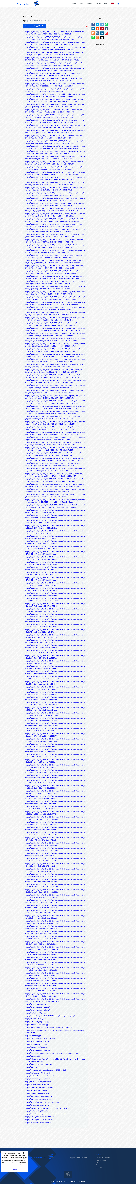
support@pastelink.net (78, 1158)
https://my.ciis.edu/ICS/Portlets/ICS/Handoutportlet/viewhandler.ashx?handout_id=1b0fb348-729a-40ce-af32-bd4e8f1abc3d (55, 969)
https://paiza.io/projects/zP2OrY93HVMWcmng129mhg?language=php (50, 1016)
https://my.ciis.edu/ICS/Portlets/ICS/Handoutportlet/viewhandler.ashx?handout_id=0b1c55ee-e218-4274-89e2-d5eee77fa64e (55, 870)
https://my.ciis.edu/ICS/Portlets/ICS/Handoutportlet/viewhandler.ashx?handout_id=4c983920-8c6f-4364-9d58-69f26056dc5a (55, 787)
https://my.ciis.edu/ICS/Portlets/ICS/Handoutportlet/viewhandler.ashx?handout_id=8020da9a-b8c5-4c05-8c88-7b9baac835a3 (55, 678)
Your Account (101, 1160)
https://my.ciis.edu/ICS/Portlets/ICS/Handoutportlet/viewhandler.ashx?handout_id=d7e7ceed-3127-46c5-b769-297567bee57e (55, 834)
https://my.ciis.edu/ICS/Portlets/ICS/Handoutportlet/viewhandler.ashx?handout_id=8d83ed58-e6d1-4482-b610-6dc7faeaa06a (55, 828)
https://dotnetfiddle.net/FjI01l (35, 1019)
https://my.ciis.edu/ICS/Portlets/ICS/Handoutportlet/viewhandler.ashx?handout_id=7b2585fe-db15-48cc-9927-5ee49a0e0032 (55, 891)
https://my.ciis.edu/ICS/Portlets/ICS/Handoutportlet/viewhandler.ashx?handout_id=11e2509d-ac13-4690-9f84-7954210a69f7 (55, 626)
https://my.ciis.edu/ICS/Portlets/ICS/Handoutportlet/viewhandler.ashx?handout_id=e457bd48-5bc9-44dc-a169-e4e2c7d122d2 (55, 756)
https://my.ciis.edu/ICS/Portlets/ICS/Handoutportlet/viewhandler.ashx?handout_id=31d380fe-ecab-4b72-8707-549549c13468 (55, 548)
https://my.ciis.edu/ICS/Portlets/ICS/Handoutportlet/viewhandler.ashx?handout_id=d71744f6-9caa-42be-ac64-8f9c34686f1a (55, 662)
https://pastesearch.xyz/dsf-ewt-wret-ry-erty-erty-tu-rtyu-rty (48, 1108)
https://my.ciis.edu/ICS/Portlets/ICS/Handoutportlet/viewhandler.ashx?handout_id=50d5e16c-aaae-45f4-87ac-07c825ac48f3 (55, 724)
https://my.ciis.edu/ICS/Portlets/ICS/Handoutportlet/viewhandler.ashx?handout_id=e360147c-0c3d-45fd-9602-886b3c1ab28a (55, 844)
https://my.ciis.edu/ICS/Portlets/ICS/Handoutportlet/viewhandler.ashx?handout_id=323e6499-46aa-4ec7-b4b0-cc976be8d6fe (55, 516)
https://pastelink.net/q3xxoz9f (36, 1013)
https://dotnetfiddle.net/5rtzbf (36, 1004)
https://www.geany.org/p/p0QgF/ (37, 1007)
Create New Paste (103, 1158)
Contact (89, 3)
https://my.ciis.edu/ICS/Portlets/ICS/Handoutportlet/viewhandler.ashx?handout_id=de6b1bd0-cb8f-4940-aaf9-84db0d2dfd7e (55, 984)
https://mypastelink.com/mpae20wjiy (38, 1096)
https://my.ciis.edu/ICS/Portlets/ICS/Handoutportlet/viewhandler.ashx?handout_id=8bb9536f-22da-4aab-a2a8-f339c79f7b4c (55, 683)
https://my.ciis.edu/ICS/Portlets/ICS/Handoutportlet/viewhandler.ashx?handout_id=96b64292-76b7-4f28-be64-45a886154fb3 (55, 600)
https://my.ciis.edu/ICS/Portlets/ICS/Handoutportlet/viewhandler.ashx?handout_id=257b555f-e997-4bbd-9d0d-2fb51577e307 (55, 958)
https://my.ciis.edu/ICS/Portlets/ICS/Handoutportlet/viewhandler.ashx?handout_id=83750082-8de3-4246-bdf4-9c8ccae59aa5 (55, 818)
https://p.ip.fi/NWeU (32, 1067)
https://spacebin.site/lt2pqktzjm (37, 1093)
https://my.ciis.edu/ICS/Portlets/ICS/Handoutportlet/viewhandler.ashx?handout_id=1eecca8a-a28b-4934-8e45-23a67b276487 (55, 652)
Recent (98, 3)
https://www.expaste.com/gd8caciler (38, 1120)
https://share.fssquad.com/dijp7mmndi (39, 1088)
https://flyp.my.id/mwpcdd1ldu (36, 1090)
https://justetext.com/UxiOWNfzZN (37, 1105)
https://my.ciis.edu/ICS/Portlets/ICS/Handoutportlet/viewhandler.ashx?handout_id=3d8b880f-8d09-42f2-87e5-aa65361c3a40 (55, 906)
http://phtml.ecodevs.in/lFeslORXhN (38, 1082)
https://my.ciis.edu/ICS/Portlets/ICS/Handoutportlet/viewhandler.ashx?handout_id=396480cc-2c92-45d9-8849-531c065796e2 (55, 927)
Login (106, 3)
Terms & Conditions (77, 1181)
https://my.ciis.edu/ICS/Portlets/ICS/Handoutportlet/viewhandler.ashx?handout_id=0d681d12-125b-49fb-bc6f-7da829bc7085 (55, 542)
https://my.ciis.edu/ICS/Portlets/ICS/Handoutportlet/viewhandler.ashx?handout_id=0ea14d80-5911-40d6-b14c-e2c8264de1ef (55, 667)
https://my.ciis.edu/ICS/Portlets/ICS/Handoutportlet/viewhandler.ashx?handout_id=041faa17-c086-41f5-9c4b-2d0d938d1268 (55, 532)
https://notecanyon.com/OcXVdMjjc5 (38, 1123)
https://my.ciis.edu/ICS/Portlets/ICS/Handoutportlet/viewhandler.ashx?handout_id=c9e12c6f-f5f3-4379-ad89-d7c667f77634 (55, 808)
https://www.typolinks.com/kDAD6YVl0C (39, 1117)
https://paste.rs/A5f (32, 1056)
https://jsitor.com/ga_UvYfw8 (36, 1044)
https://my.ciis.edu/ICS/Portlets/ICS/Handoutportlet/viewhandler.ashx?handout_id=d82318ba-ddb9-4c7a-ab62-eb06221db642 (55, 776)
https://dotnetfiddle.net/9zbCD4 (37, 1041)
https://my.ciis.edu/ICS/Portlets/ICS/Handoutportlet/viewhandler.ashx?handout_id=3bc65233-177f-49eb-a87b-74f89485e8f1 (55, 646)
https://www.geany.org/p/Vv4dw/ (37, 1050)
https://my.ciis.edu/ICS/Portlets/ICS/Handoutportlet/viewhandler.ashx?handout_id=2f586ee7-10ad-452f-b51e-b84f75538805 (55, 636)
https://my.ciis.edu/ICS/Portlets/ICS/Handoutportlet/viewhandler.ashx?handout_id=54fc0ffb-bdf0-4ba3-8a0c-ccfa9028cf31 (55, 995)
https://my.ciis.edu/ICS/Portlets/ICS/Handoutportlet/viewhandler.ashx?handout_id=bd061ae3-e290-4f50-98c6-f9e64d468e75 (55, 620)
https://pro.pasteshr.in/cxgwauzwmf (38, 1099)
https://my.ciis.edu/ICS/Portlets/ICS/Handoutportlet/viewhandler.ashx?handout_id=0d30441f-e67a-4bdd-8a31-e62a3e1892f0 (55, 693)
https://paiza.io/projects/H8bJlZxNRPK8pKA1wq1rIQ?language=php (49, 1028)
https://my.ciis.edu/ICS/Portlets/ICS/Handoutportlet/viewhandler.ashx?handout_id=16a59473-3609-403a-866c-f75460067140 (55, 740)
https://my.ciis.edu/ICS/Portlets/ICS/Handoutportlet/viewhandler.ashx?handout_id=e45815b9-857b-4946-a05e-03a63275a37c (55, 641)
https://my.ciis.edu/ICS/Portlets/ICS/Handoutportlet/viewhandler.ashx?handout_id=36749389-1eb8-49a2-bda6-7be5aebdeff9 (55, 974)
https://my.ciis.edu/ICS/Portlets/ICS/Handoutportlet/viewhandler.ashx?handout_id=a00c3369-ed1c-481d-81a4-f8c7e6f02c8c (55, 615)
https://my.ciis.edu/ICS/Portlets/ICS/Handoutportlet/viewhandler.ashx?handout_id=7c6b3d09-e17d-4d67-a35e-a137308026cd (55, 761)
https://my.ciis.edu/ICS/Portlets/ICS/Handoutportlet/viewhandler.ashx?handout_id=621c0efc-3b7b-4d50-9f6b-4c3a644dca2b (55, 922)
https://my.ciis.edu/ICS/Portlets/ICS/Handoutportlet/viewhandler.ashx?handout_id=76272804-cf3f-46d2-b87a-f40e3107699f (55, 990)
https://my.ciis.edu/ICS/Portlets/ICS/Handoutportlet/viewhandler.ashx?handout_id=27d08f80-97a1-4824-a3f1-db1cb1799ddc (55, 553)
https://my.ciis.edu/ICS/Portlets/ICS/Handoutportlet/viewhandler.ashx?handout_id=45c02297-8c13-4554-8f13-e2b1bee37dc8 (55, 901)
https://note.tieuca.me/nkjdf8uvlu (37, 1085)
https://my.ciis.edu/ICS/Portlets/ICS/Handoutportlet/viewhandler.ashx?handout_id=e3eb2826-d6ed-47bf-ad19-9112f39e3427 (55, 511)
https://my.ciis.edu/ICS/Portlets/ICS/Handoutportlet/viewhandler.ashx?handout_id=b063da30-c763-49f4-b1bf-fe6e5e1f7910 (55, 813)
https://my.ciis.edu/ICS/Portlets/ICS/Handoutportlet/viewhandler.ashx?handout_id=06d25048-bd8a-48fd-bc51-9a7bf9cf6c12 (55, 672)
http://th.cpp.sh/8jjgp (33, 1036)
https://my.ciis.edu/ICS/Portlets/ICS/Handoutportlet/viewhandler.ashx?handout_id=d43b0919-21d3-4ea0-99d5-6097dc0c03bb (55, 719)
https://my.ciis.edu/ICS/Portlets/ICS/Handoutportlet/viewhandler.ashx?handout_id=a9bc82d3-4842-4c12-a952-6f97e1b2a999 (55, 896)
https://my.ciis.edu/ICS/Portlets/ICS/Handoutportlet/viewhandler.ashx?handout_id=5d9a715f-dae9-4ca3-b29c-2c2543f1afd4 (55, 631)
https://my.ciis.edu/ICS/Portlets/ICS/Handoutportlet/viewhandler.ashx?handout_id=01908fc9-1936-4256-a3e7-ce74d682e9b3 (55, 589)
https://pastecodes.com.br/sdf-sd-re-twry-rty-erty (44, 1076)
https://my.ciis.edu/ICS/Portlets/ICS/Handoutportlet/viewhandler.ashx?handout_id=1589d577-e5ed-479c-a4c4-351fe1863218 (55, 875)
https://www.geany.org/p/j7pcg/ (37, 1022)
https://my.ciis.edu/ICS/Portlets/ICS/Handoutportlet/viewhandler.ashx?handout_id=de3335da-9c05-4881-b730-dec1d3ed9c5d (55, 610)
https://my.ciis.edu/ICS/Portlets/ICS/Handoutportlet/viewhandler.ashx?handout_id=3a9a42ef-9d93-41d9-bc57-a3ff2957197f (55, 568)
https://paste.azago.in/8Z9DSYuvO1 (37, 1073)
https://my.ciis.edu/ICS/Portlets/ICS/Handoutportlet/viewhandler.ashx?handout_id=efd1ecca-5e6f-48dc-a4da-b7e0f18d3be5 (55, 766)
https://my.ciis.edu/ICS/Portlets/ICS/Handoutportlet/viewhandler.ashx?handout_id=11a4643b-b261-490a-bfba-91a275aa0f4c (55, 574)
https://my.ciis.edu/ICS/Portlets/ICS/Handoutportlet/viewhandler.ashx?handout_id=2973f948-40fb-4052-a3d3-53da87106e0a (55, 932)
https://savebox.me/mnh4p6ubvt (37, 1079)
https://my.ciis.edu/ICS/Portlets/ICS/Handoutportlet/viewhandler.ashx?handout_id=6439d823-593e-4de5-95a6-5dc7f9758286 (55, 886)
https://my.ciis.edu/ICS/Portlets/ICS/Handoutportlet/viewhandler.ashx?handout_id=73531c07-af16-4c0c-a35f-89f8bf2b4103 (55, 860)
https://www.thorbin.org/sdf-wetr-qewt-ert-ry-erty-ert (45, 1114)
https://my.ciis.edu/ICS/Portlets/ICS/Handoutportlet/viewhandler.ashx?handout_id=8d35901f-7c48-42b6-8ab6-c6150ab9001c (55, 880)
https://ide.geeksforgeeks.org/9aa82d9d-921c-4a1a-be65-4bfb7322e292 (51, 1053)
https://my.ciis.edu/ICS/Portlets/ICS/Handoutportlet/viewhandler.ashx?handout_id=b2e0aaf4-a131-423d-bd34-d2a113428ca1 (55, 823)
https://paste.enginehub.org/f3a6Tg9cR (39, 1064)
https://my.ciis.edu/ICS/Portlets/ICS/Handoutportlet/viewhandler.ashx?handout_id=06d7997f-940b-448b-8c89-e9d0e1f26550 (55, 584)
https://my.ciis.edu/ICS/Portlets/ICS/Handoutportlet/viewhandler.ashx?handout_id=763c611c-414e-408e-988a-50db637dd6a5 (55, 953)
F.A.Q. (81, 3)
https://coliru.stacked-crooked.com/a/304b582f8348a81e (46, 1070)
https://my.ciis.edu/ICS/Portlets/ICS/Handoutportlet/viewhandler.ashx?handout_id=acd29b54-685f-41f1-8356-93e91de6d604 (55, 797)
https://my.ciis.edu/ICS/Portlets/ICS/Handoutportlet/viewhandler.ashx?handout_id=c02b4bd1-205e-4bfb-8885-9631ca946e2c (55, 527)
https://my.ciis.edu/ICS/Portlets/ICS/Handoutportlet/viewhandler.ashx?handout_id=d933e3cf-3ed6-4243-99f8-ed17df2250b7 (55, 964)
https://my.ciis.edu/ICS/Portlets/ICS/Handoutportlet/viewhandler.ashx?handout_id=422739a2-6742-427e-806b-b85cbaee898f (55, 698)
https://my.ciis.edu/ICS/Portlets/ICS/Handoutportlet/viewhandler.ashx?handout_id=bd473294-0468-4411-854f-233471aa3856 (55, 522)
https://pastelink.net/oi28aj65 (36, 1047)
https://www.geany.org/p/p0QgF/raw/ (39, 1010)
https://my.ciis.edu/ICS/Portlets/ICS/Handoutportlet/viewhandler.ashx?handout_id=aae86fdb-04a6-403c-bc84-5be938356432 (55, 714)
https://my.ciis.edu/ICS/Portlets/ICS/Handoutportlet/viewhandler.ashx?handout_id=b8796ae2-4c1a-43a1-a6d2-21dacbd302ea (55, 709)
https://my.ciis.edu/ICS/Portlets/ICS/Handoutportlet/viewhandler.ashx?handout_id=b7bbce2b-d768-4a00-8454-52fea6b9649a (55, 1000)
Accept (14, 1169)
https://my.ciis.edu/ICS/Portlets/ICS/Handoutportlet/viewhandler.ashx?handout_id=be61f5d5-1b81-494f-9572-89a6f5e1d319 (55, 750)
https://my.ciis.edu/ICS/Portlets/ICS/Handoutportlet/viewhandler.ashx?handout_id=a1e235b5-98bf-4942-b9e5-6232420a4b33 (55, 917)
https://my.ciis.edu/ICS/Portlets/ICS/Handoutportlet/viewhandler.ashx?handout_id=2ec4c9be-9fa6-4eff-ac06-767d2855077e (55, 735)
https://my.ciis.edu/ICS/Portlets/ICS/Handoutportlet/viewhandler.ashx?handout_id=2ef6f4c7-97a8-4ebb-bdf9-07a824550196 (55, 605)
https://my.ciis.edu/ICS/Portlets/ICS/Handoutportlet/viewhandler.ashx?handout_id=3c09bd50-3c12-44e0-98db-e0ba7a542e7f (55, 948)
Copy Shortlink (39, 26)
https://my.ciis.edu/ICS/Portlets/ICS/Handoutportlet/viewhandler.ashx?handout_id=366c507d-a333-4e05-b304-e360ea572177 (55, 912)
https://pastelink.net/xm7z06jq (36, 1025)
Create (74, 3)
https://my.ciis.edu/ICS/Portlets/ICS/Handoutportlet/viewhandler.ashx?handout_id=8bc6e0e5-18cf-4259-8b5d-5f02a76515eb (55, 657)
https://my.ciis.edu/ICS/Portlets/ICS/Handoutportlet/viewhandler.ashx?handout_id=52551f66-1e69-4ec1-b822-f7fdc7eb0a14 (55, 979)
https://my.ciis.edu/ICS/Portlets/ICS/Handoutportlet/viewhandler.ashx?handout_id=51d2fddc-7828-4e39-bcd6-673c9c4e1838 (55, 938)
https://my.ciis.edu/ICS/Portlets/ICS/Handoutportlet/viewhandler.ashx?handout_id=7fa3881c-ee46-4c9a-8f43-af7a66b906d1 (55, 594)
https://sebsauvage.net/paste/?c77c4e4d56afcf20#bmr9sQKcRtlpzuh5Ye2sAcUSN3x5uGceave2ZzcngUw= (55, 1060)
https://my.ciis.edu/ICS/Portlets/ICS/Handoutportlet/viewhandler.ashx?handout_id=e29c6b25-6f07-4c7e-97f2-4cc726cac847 (55, 849)
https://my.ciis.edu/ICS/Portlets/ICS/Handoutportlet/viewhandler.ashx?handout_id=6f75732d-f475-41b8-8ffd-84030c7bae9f (55, 839)
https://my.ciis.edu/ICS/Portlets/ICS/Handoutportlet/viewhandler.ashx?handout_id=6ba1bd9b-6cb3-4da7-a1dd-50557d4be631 (55, 771)
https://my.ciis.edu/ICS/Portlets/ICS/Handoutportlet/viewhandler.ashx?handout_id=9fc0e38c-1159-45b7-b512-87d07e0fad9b (55, 865)
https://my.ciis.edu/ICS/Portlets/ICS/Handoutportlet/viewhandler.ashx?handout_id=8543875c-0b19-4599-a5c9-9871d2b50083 (55, 943)
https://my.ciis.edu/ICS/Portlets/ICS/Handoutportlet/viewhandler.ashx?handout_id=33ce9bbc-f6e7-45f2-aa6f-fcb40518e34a (55, 537)
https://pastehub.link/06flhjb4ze (37, 1111)
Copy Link (27, 26)
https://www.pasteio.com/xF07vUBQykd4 (40, 1039)
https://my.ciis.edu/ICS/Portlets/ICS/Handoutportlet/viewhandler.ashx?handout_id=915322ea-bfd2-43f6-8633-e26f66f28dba (55, 688)
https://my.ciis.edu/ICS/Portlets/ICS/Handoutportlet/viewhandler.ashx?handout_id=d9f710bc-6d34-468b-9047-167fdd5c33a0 (55, 782)
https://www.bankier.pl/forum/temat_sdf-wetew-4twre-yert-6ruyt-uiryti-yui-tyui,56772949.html (55, 1031)
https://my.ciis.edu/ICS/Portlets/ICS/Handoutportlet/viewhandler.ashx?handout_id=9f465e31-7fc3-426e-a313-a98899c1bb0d (55, 745)
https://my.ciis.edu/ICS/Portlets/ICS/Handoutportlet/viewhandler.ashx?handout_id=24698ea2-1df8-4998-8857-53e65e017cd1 (55, 792)
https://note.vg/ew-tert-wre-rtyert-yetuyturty (42, 1102)
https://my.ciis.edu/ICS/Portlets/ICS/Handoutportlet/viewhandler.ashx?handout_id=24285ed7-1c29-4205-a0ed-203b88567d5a (55, 730)
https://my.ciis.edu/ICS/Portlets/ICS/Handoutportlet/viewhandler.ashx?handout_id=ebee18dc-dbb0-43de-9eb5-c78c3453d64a (55, 802)
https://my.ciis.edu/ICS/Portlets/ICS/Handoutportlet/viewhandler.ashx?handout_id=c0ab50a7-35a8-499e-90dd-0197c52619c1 (55, 704)
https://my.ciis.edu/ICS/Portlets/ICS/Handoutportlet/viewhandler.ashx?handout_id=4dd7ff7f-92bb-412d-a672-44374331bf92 (55, 854)
